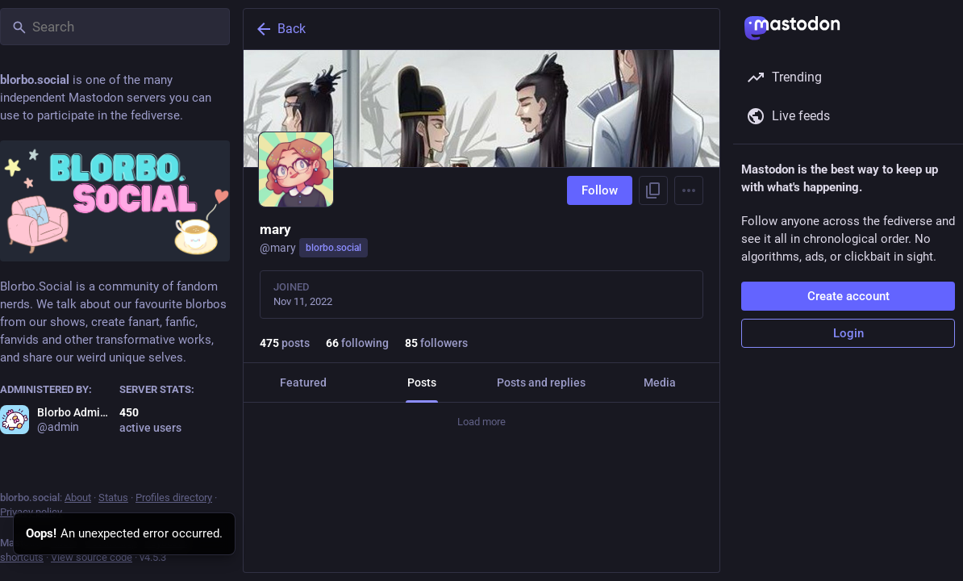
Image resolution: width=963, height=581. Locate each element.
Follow (600, 190)
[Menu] (688, 190)
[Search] (115, 26)
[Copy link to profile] (653, 190)
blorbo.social (333, 247)
